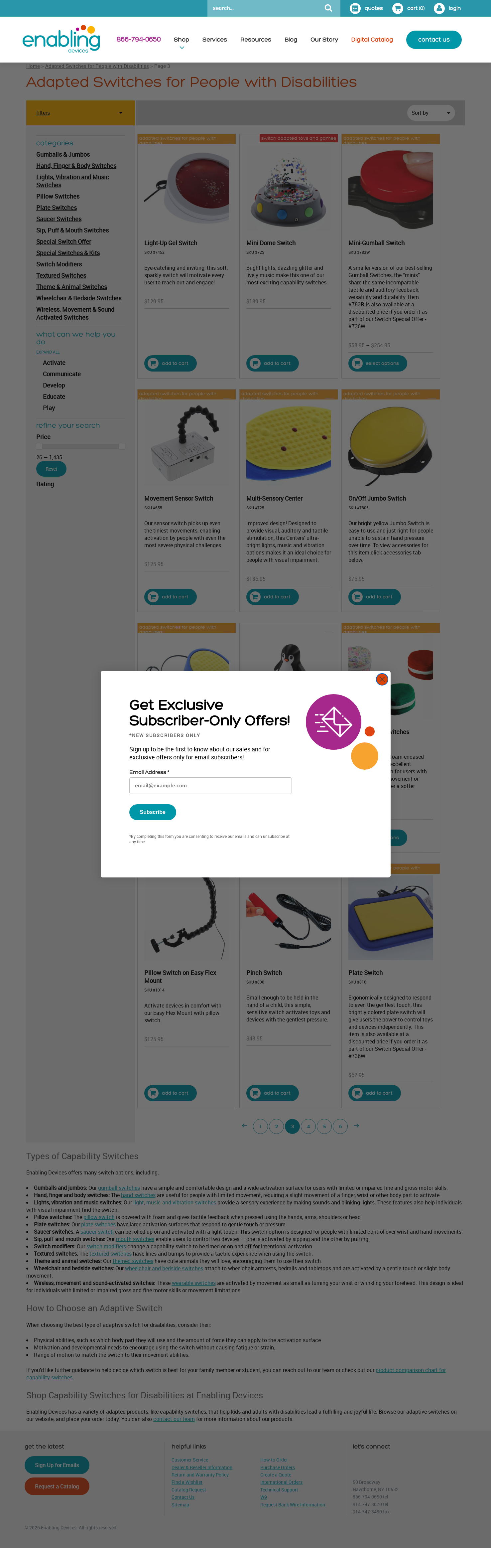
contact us (434, 40)
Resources (255, 40)
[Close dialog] (382, 679)
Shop (181, 40)
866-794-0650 (138, 39)
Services (214, 40)
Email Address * (149, 772)
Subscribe (153, 812)
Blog (291, 40)
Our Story (324, 40)
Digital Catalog (372, 40)
